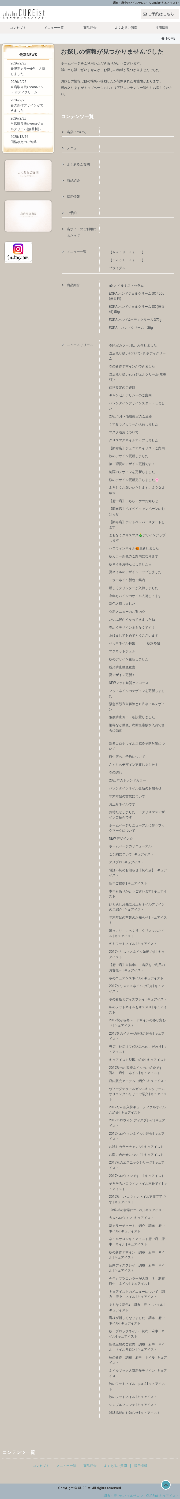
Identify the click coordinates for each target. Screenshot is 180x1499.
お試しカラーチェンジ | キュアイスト (136, 1147)
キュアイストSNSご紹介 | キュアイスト (138, 1060)
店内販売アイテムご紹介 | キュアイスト (138, 1081)
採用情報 (162, 28)
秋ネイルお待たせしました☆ (130, 564)
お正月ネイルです (122, 804)
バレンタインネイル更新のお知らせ (135, 788)
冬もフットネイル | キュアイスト (133, 944)
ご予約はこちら (161, 14)
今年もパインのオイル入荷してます (135, 596)
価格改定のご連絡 (122, 387)
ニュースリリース (80, 345)
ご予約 (72, 213)
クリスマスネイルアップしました (133, 440)
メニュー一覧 (54, 28)
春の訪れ (115, 772)
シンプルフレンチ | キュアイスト (133, 1405)
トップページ (94, 88)
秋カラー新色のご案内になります (133, 556)
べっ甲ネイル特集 (122, 643)
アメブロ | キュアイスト (126, 862)
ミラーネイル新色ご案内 (127, 580)
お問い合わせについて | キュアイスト (136, 1155)
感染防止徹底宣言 (122, 667)
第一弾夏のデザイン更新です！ (132, 464)
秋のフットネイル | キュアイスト (133, 1397)
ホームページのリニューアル (130, 846)
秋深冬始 (153, 643)
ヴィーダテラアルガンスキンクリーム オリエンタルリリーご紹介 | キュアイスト (138, 1094)
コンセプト (18, 28)
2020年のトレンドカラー (127, 780)
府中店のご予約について (127, 757)
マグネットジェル (122, 651)
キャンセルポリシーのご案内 (130, 395)
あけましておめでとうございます (133, 635)
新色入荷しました (122, 603)
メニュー (73, 148)
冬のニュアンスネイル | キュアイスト (136, 978)
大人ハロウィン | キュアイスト (131, 1218)
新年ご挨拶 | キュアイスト (128, 883)
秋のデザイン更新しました (128, 659)
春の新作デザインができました (132, 366)
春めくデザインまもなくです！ (132, 627)
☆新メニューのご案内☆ (127, 611)
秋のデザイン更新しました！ (130, 456)
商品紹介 (90, 28)
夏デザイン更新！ (122, 675)
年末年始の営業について (127, 796)
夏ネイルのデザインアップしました (135, 572)
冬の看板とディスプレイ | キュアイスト (138, 999)
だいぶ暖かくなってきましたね (132, 619)
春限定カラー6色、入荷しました (133, 345)
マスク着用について (124, 432)
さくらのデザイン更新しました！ (133, 764)
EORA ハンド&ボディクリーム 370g (135, 320)
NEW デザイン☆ (121, 838)
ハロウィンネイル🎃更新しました (134, 548)
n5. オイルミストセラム (126, 285)
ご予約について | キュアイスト (131, 854)
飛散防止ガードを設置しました (132, 717)
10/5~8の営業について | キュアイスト (137, 1210)
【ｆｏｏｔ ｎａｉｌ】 (132, 260)
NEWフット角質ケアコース (129, 683)
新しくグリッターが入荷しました (133, 588)
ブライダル (117, 268)
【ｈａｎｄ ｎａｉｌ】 (127, 252)
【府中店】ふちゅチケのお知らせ (133, 501)
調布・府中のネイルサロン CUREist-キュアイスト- (142, 1496)
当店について (76, 132)
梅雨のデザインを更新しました (132, 472)
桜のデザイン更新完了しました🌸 (134, 480)
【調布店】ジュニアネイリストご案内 (137, 448)
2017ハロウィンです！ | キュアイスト (137, 1176)
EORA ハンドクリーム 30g (131, 328)
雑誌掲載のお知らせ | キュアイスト (134, 1413)
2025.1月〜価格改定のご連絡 (130, 416)
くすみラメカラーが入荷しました (133, 424)
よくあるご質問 (126, 28)
